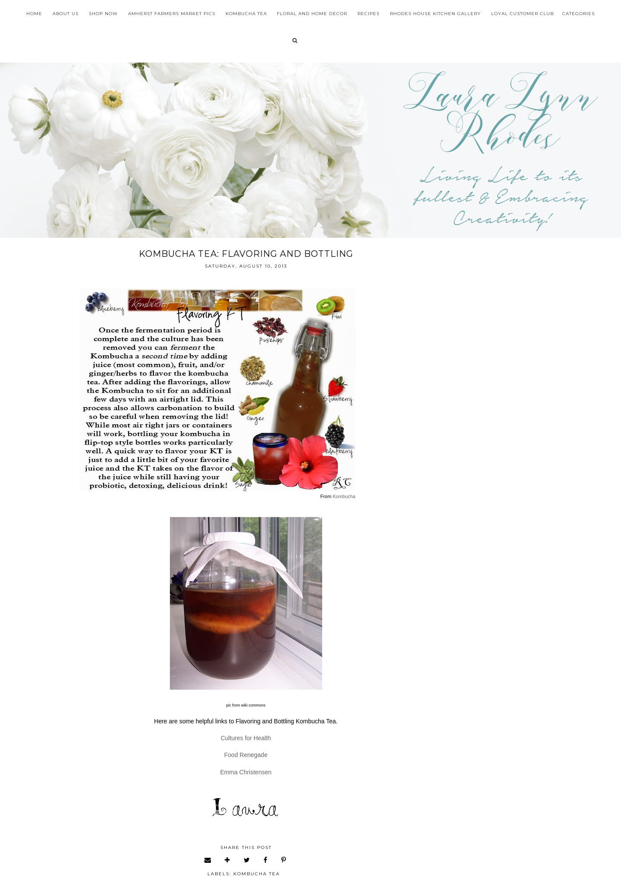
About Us (65, 13)
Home (34, 13)
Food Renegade (245, 754)
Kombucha (343, 496)
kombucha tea (256, 874)
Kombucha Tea (246, 13)
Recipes (369, 13)
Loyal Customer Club (522, 13)
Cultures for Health (246, 738)
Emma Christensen (245, 772)
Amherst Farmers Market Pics (171, 13)
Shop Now (103, 13)
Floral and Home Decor (312, 13)
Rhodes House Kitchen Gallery (435, 13)
